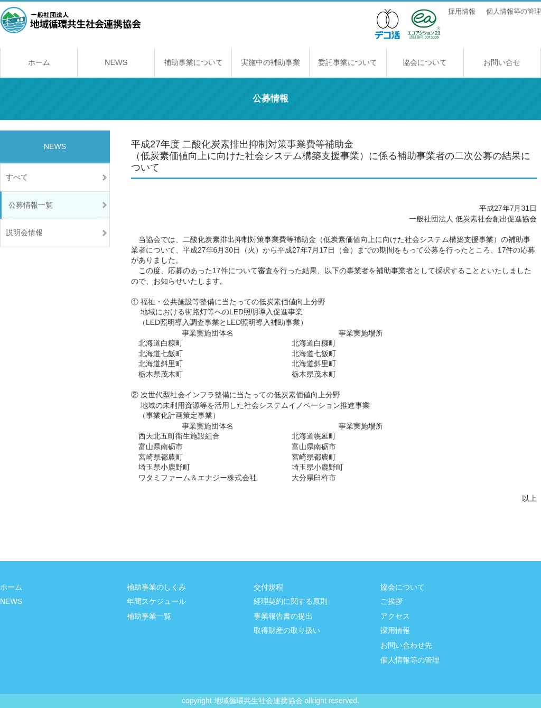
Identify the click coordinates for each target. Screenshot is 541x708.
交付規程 (268, 587)
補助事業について (193, 62)
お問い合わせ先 (406, 645)
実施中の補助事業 (270, 62)
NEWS (116, 62)
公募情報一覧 (30, 205)
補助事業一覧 (149, 616)
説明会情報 (24, 232)
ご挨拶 (391, 601)
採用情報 (461, 11)
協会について (425, 62)
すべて (17, 177)
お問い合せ (501, 62)
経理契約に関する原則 (291, 601)
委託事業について (347, 62)
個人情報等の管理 (513, 11)
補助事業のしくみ (156, 587)
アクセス (395, 616)
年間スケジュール (156, 601)
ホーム (39, 62)
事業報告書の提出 (283, 616)
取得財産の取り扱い (287, 630)
